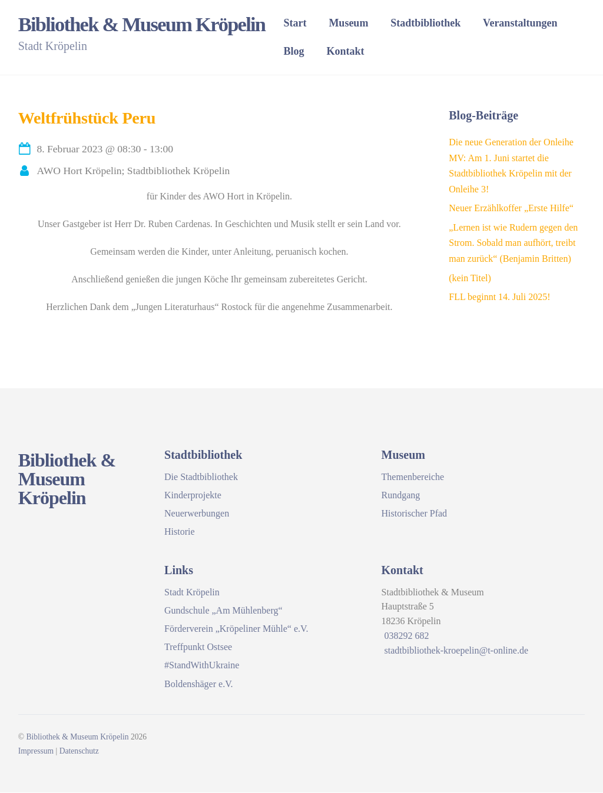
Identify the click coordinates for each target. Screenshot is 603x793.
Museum (360, 23)
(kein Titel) (470, 279)
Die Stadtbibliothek (201, 477)
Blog (305, 52)
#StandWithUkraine (201, 666)
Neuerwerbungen (196, 514)
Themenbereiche (413, 477)
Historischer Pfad (415, 514)
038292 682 (407, 636)
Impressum (36, 751)
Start (306, 23)
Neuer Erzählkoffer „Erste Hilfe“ (511, 209)
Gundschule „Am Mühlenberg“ (223, 611)
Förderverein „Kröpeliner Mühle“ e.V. (236, 629)
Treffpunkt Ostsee (198, 647)
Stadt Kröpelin (192, 593)
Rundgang (401, 496)
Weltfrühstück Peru (86, 118)
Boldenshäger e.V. (198, 684)
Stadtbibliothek (437, 23)
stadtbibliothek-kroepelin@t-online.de (456, 651)
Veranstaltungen (532, 23)
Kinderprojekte (192, 496)
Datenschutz (79, 751)
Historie (179, 532)
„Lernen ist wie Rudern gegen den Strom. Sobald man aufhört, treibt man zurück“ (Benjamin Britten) (513, 243)
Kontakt (357, 52)
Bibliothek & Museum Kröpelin (77, 737)
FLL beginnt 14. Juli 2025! (499, 297)
